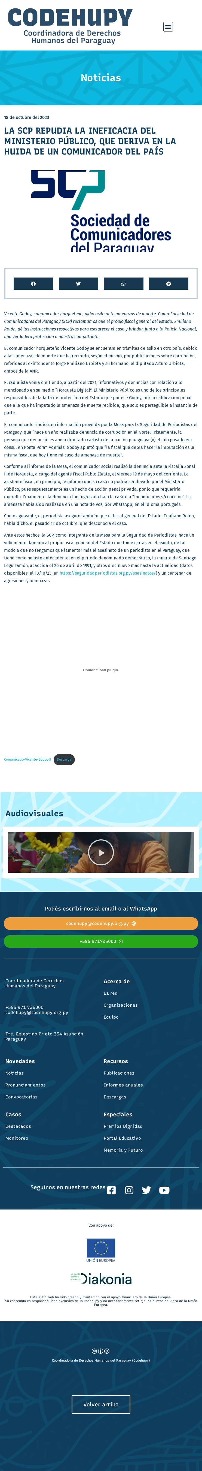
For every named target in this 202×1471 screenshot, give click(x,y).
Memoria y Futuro (123, 1150)
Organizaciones (121, 1005)
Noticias (14, 1073)
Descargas (115, 1097)
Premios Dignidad (123, 1126)
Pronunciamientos (25, 1085)
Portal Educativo (122, 1138)
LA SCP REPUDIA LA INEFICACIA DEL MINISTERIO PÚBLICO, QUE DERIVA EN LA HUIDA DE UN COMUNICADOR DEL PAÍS (90, 141)
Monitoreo (16, 1138)
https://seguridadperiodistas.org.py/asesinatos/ (108, 573)
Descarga (64, 759)
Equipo (111, 1017)
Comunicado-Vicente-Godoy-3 (27, 759)
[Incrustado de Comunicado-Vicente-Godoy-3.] (101, 669)
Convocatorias (21, 1097)
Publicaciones (119, 1073)
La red (111, 993)
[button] (168, 27)
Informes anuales (123, 1085)
